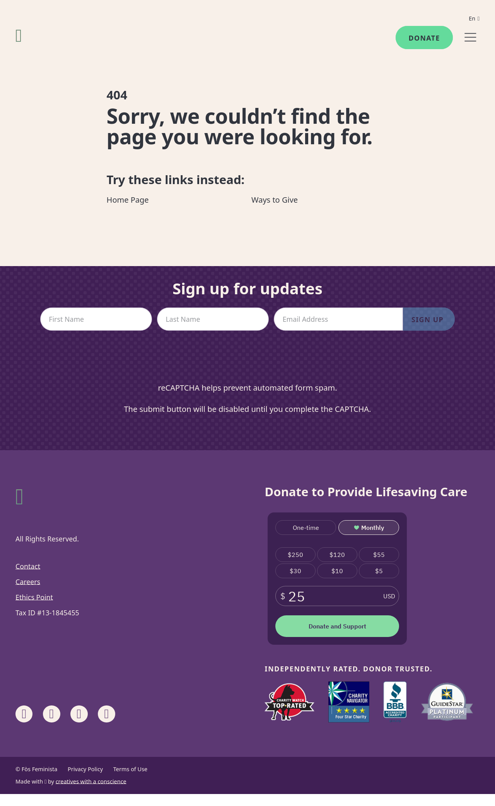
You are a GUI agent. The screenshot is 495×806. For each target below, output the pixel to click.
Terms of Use (130, 769)
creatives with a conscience (91, 781)
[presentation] (247, 363)
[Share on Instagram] (51, 713)
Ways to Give (274, 200)
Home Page (128, 200)
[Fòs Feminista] (18, 35)
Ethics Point (34, 597)
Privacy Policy (85, 769)
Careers (27, 581)
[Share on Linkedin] (78, 713)
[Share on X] (106, 713)
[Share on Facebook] (23, 713)
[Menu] (470, 37)
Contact (27, 566)
